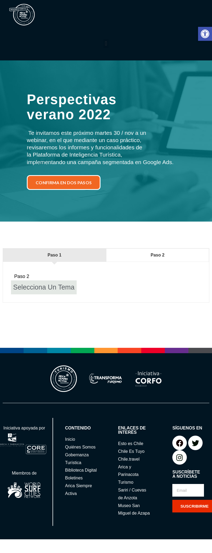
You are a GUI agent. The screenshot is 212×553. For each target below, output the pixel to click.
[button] (205, 34)
